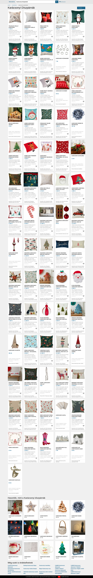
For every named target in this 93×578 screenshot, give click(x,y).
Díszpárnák (14, 5)
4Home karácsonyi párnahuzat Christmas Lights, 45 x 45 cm (30, 92)
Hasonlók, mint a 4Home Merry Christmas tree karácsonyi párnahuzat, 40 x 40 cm (77, 202)
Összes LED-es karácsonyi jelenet (14, 136)
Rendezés (80, 7)
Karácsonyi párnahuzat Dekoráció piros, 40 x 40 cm (46, 157)
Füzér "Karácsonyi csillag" (45, 383)
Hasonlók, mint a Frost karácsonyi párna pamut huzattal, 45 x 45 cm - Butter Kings (30, 429)
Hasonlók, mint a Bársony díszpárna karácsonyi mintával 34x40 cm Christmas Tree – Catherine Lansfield (78, 332)
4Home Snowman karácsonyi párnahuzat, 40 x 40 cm (14, 60)
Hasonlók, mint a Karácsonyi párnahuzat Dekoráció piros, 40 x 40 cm (46, 169)
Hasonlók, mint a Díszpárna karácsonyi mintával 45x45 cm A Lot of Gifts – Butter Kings (62, 364)
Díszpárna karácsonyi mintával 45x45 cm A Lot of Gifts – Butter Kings (62, 352)
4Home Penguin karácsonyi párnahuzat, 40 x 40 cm (77, 27)
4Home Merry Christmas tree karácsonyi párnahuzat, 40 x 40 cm (78, 189)
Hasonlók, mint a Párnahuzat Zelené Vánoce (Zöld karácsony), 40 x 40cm (46, 137)
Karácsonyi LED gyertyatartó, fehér (77, 448)
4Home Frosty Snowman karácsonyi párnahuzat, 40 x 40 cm (46, 92)
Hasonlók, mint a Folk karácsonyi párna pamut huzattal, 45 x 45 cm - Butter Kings (62, 397)
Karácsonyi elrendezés (15, 515)
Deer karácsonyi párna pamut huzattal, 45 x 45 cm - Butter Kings (46, 416)
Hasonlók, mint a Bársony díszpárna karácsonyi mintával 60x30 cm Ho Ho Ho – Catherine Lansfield (15, 397)
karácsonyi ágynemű (61, 90)
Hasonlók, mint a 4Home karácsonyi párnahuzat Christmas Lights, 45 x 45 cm (30, 105)
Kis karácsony (75, 536)
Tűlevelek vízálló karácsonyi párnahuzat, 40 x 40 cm (14, 27)
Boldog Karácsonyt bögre (30, 565)
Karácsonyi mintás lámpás (30, 568)
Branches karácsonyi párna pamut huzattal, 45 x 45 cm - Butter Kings (15, 416)
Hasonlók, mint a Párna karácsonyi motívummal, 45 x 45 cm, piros (62, 169)
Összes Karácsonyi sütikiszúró (61, 71)
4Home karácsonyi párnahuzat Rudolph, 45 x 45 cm (46, 60)
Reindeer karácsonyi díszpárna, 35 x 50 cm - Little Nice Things (77, 384)
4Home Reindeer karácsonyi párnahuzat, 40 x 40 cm (30, 60)
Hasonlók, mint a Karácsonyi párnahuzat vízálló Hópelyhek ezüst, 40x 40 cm (30, 40)
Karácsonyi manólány (44, 565)
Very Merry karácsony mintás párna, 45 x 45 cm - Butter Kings (30, 384)
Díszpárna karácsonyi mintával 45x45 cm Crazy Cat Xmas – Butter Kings (30, 319)
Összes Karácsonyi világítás (13, 363)
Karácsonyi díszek (76, 515)
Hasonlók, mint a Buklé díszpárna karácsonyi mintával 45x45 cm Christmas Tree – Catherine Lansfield (62, 332)
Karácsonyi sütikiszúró (62, 58)
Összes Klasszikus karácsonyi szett (62, 233)
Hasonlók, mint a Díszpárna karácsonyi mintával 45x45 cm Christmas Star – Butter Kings (14, 299)
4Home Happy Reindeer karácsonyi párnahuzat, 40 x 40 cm (30, 157)
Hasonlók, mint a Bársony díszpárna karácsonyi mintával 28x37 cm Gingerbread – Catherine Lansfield (46, 299)
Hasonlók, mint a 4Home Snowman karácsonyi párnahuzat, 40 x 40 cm (15, 72)
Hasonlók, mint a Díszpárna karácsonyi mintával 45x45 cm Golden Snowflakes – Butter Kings (46, 234)
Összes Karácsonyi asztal (60, 428)
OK (59, 576)
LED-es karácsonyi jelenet (13, 124)
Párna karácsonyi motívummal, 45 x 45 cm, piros (62, 157)
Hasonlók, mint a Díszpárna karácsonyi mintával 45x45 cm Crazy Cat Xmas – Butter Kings (30, 332)
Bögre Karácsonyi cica (45, 568)
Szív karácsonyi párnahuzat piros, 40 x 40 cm (62, 125)
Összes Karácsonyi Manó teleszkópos (13, 267)
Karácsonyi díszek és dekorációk (77, 124)
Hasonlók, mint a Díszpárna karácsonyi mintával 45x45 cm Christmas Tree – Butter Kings (45, 267)
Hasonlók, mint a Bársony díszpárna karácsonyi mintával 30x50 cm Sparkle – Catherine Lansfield (62, 267)
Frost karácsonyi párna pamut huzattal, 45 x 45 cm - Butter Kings (30, 416)
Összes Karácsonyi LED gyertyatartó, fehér (76, 461)
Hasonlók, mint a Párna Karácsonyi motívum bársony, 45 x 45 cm (78, 105)
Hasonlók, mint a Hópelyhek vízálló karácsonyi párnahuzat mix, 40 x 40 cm (46, 202)
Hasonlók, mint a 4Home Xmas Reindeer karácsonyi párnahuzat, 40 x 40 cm (15, 105)
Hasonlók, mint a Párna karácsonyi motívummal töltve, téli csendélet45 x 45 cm (15, 234)
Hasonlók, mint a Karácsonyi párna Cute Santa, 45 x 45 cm (62, 202)
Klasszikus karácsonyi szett (62, 221)
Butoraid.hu (12, 1)
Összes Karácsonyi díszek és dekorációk (77, 137)
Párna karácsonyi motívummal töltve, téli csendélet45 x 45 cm (15, 222)
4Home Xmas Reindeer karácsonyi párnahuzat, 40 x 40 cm (14, 92)
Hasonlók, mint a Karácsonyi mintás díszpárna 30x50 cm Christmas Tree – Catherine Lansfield (78, 267)
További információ (65, 576)
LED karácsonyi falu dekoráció (61, 448)
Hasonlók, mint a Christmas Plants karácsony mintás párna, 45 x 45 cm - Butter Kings (46, 364)
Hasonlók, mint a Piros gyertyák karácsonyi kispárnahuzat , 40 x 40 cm (46, 40)
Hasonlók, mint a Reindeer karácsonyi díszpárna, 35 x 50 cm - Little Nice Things (77, 397)
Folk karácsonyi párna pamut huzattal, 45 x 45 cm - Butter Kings (62, 384)
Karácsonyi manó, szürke (76, 351)
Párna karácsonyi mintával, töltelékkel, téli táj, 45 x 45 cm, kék (30, 352)
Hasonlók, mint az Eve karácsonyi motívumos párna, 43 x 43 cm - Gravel (14, 202)
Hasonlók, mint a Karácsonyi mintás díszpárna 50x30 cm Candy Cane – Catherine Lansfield (30, 234)
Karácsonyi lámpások (62, 536)
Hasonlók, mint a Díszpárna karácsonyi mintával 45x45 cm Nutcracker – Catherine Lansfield (30, 202)
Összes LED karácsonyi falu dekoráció (61, 461)
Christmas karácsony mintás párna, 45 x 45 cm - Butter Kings (15, 319)
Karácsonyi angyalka (14, 480)
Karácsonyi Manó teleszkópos (13, 253)
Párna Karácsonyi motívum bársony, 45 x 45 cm (77, 92)
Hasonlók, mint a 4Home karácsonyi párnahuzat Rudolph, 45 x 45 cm (46, 72)
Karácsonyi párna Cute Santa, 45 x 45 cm (62, 189)
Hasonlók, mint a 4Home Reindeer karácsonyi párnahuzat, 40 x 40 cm (30, 72)
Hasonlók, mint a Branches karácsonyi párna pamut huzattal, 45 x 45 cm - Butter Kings (15, 429)
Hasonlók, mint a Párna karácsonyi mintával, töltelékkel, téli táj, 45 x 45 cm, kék (30, 364)
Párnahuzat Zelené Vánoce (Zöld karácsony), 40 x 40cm (46, 125)
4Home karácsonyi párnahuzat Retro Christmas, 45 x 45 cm (14, 157)
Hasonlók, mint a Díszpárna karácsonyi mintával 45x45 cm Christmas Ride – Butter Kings (29, 267)
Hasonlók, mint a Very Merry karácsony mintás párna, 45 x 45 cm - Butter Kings (30, 397)
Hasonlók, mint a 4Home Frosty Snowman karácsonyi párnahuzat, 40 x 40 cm (46, 105)
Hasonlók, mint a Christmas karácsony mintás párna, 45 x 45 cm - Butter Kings (15, 332)
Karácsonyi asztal (61, 415)
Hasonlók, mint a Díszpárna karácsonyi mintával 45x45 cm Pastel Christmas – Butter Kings (30, 299)
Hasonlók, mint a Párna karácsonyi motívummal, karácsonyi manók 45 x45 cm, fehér (62, 40)
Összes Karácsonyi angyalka (14, 493)
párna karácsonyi (13, 447)
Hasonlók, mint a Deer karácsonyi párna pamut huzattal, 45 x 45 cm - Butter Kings (46, 429)
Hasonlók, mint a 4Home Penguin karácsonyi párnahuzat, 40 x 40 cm (78, 40)
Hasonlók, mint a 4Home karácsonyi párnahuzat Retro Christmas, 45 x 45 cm (15, 169)
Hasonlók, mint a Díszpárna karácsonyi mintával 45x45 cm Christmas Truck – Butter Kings (77, 234)
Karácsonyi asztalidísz (78, 155)
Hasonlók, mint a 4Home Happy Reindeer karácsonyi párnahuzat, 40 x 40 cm (30, 169)
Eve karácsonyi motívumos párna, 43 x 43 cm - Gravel (14, 189)
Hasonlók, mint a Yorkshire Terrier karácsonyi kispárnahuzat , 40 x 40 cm (77, 72)
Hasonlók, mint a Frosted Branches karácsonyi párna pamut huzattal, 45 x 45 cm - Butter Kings (78, 429)
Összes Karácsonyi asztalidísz (77, 168)
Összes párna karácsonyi (13, 460)
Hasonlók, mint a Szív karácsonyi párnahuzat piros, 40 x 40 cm (61, 137)
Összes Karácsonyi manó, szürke (77, 363)
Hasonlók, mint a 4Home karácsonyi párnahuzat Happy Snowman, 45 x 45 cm (30, 137)
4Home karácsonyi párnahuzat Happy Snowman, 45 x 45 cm (29, 125)
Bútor (9, 5)
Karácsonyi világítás (14, 350)
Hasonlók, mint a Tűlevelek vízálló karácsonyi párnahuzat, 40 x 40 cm (15, 40)
